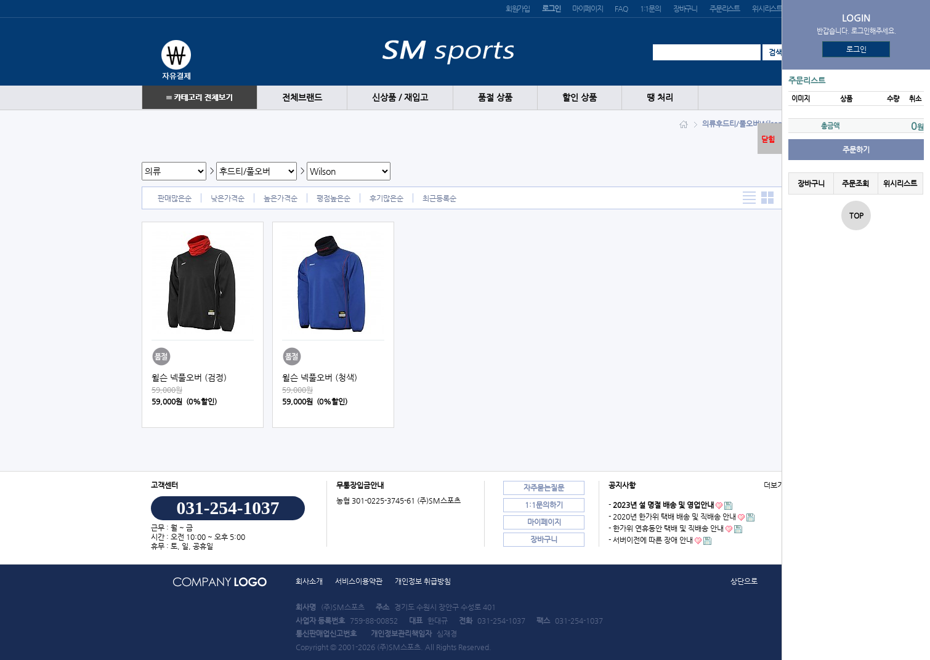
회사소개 (309, 581)
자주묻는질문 (544, 487)
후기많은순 (386, 198)
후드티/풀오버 (737, 123)
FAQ (621, 8)
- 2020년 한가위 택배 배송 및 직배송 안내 (672, 516)
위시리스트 (767, 8)
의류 (709, 123)
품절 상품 (495, 97)
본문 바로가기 (0, 0)
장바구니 (685, 8)
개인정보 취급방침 (423, 581)
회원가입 (518, 8)
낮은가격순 (228, 198)
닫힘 (768, 139)
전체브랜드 (302, 97)
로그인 (856, 49)
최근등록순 (439, 198)
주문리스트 (725, 8)
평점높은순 (333, 198)
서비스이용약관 (358, 581)
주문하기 (856, 149)
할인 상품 (579, 97)
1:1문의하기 (544, 505)
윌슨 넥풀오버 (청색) (319, 377)
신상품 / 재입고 (400, 97)
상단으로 (744, 581)
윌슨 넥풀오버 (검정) (189, 377)
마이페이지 (587, 8)
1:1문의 (650, 8)
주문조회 (855, 183)
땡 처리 (660, 97)
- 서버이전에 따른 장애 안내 (651, 540)
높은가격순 (280, 198)
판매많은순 (175, 198)
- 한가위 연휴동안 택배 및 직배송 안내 (666, 528)
